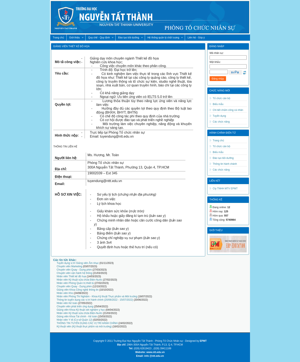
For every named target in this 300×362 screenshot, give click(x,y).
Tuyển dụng (219, 115)
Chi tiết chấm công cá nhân (228, 110)
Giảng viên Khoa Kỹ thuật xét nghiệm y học (81, 309)
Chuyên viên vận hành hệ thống (74, 273)
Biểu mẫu (218, 104)
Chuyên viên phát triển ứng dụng (75, 306)
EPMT (203, 340)
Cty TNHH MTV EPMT (225, 188)
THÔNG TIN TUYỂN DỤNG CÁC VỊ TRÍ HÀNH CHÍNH (87, 323)
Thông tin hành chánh (225, 163)
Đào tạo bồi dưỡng (129, 37)
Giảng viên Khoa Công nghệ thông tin (78, 289)
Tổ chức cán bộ (221, 98)
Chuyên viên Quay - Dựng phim (74, 269)
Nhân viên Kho (65, 293)
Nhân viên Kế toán (67, 303)
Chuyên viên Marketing (69, 266)
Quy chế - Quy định (99, 37)
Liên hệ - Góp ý (196, 37)
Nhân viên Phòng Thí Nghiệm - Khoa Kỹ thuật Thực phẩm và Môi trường (97, 296)
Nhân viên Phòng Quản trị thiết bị (75, 283)
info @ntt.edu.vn (154, 355)
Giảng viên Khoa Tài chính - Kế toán (77, 316)
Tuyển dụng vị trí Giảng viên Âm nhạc (78, 263)
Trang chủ (58, 37)
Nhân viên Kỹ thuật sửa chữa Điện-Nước (79, 279)
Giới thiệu (75, 37)
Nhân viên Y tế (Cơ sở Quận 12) (74, 319)
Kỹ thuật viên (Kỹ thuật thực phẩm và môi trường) (84, 326)
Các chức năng (221, 121)
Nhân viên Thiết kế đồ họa (71, 276)
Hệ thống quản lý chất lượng (164, 37)
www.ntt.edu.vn (155, 352)
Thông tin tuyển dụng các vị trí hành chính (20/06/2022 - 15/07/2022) (95, 299)
